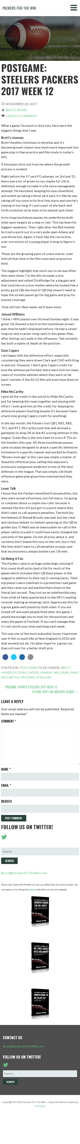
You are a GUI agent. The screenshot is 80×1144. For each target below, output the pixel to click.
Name (5, 769)
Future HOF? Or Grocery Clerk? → (55, 691)
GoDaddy (40, 1105)
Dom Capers (28, 672)
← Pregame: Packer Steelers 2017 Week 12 (29, 686)
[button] (75, 7)
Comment (8, 721)
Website (6, 801)
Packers (27, 677)
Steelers (44, 677)
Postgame (29, 667)
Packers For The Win (19, 8)
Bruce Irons (16, 110)
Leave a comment (21, 116)
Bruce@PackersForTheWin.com (24, 873)
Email (6, 785)
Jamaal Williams (54, 672)
